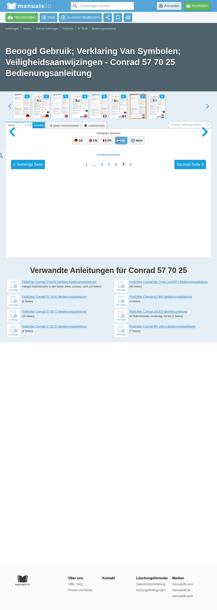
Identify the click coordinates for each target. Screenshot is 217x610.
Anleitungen (12, 28)
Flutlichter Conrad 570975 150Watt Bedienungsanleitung (59, 504)
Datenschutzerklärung (150, 584)
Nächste (190, 452)
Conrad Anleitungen (47, 28)
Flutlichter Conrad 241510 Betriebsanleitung (158, 533)
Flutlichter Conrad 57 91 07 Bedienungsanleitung (54, 548)
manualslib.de (181, 590)
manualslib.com (182, 584)
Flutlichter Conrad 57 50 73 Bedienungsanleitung (54, 533)
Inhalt (108, 442)
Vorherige (28, 452)
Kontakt (108, 578)
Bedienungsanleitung (104, 28)
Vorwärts (39, 125)
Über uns (75, 578)
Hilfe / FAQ (75, 584)
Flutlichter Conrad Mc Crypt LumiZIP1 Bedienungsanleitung (168, 504)
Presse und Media (80, 590)
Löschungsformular (152, 578)
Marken (27, 28)
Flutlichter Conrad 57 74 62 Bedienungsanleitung (54, 518)
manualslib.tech (182, 596)
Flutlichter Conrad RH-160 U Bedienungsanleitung (162, 548)
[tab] (26, 124)
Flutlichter (68, 28)
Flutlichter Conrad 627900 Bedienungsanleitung (160, 518)
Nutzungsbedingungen (151, 590)
